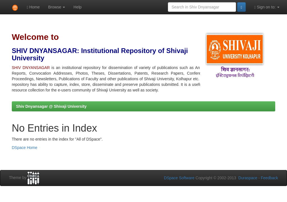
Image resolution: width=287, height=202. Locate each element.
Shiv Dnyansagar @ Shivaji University (51, 106)
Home (33, 7)
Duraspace (247, 178)
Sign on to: (266, 7)
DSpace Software (179, 178)
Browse (56, 7)
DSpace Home (24, 147)
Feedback (269, 178)
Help (77, 7)
